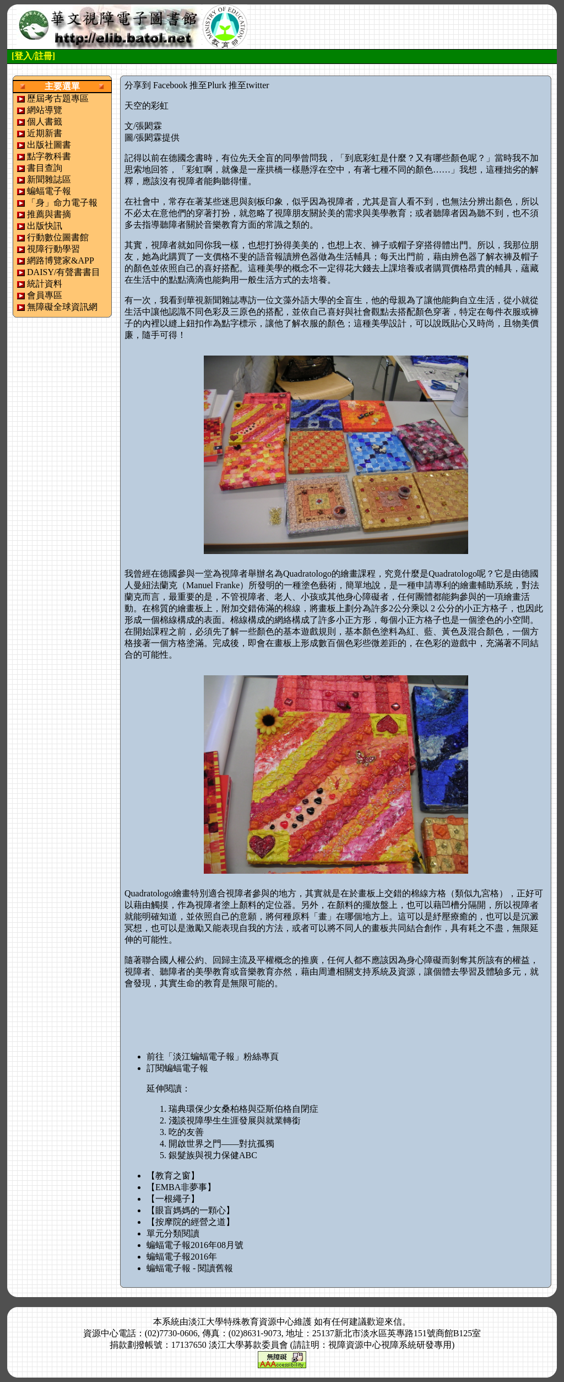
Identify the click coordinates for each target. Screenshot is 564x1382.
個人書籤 (44, 121)
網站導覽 (44, 110)
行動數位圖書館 (58, 237)
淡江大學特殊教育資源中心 (241, 1321)
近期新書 (44, 133)
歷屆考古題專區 (58, 98)
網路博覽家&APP (60, 260)
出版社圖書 (49, 144)
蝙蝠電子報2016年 (182, 1256)
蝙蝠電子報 (49, 191)
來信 (393, 1321)
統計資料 (44, 283)
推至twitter (249, 85)
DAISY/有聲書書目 (63, 272)
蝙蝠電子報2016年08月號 (195, 1245)
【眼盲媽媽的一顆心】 (191, 1210)
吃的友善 (186, 1132)
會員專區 (44, 295)
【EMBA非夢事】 (181, 1187)
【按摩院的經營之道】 (191, 1222)
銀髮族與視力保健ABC (213, 1155)
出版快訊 (44, 225)
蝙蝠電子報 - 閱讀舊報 (190, 1268)
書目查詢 (44, 168)
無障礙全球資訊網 (62, 306)
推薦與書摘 (49, 214)
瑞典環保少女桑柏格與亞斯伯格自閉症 (243, 1109)
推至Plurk (207, 85)
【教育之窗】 (173, 1175)
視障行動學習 (53, 249)
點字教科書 (49, 156)
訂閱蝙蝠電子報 (177, 1068)
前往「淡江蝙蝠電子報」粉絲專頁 (213, 1056)
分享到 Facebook (155, 85)
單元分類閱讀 (173, 1233)
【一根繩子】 (173, 1198)
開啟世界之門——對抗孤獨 (221, 1143)
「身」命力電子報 (62, 202)
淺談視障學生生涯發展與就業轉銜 (235, 1120)
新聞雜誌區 (49, 179)
